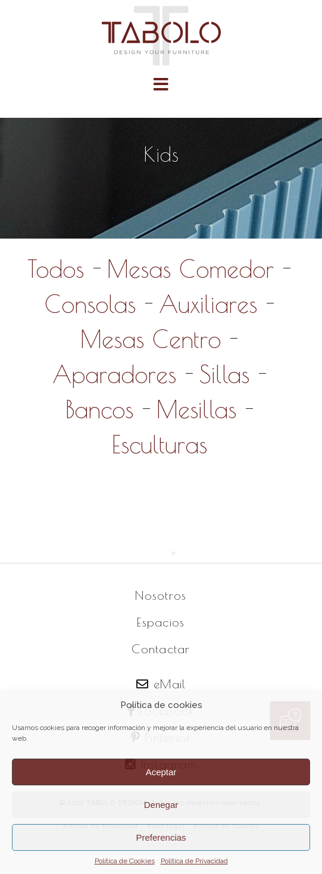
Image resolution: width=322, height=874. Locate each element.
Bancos (99, 409)
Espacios (161, 622)
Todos (55, 269)
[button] (161, 84)
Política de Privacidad (194, 861)
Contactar (161, 649)
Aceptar (161, 772)
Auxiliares (208, 304)
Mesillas (196, 409)
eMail (161, 684)
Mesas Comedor (190, 269)
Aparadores (114, 374)
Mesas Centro (150, 339)
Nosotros (160, 595)
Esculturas (159, 444)
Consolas (90, 304)
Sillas (224, 374)
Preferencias (161, 837)
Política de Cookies (125, 861)
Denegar (161, 805)
